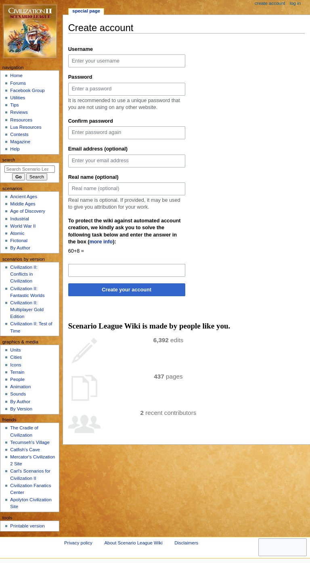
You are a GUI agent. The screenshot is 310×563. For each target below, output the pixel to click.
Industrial (19, 218)
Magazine (20, 141)
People (17, 379)
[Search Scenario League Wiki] (29, 169)
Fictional (18, 240)
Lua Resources (25, 127)
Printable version (27, 525)
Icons (15, 364)
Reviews (18, 112)
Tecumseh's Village (29, 442)
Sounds (18, 393)
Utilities (17, 97)
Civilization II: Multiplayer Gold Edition (27, 309)
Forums (18, 83)
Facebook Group (27, 90)
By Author (20, 247)
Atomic (17, 233)
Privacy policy (78, 542)
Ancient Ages (23, 196)
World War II (23, 226)
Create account (270, 3)
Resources (21, 119)
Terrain (17, 372)
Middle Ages (22, 203)
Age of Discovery (27, 211)
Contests (19, 134)
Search (8, 159)
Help (15, 149)
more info (101, 242)
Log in (295, 3)
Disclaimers (186, 542)
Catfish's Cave (25, 449)
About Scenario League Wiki (133, 542)
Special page (86, 10)
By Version (21, 408)
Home (16, 75)
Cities (16, 357)
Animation (20, 386)
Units (15, 349)
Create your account (126, 290)
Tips (14, 105)
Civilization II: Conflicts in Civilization (23, 274)
